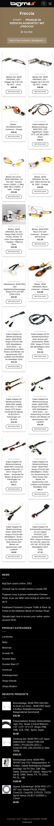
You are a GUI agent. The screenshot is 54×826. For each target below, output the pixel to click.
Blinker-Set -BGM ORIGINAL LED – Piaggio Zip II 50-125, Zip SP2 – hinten (40, 81)
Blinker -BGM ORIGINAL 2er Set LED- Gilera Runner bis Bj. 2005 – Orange (40, 180)
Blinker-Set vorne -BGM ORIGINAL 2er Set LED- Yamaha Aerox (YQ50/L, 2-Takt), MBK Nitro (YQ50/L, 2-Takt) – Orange (14, 183)
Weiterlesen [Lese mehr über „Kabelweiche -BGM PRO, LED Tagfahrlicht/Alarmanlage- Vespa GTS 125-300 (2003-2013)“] (14, 301)
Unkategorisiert (10, 675)
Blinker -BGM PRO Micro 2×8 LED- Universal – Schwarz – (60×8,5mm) (40, 233)
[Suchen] (43, 3)
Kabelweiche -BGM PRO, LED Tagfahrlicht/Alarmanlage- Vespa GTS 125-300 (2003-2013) (15, 289)
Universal (7, 670)
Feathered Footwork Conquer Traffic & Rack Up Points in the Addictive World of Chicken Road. (26, 609)
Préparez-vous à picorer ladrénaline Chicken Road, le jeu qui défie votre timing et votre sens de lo (26, 598)
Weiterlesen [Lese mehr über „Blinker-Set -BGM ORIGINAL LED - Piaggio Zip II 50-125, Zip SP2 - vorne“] (14, 91)
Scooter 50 (7, 653)
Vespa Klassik (9, 681)
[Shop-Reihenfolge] (27, 40)
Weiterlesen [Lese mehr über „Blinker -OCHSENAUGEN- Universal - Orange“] (14, 136)
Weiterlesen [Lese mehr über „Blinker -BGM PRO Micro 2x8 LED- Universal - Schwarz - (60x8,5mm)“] (40, 244)
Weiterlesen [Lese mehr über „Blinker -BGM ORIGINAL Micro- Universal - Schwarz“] (40, 296)
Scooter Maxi (9, 659)
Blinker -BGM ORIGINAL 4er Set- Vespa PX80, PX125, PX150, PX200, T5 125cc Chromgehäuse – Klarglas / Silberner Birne (13, 236)
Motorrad (6, 648)
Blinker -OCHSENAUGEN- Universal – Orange (13, 126)
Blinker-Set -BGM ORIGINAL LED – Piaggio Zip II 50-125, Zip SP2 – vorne (14, 81)
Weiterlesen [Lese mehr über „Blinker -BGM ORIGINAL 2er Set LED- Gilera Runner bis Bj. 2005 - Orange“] (40, 191)
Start (17, 19)
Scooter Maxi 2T (10, 664)
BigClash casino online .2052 (17, 583)
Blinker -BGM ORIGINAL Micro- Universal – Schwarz (40, 286)
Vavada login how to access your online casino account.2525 (26, 618)
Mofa (4, 642)
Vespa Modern (9, 686)
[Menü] (50, 3)
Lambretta (7, 637)
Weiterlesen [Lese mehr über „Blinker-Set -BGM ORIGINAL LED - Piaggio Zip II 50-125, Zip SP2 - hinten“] (40, 91)
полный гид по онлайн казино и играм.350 (24, 589)
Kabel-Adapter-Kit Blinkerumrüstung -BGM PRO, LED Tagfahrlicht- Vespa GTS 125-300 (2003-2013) (40, 130)
